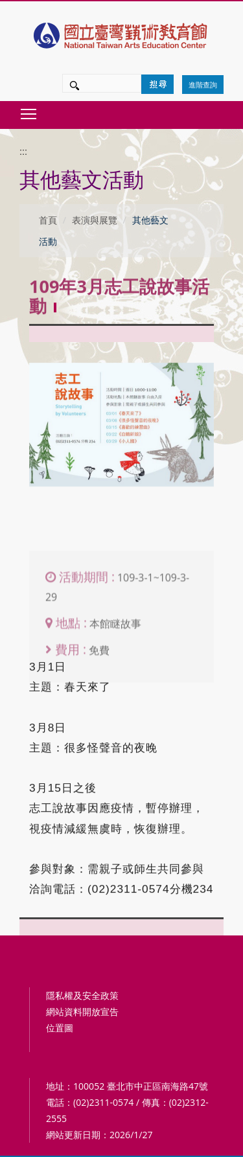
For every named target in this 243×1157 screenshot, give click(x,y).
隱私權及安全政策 (82, 995)
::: (23, 151)
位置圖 (59, 1028)
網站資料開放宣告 (82, 1011)
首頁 (48, 220)
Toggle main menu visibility (29, 110)
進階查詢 (203, 84)
